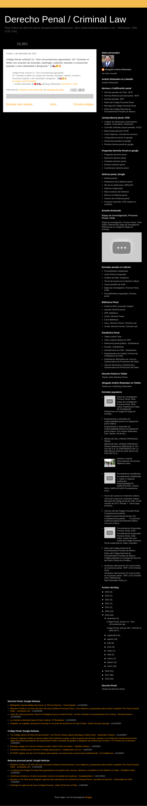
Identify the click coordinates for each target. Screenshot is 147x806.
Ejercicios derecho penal (115, 158)
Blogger (88, 797)
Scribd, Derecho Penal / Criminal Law (120, 326)
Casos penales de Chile (114, 284)
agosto (110, 639)
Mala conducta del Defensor (116, 192)
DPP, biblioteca (111, 313)
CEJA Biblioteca (111, 320)
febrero (110, 662)
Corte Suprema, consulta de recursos (120, 134)
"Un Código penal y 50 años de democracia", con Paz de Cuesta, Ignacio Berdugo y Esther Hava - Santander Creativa (62, 735)
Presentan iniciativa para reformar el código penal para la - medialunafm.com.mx (45, 750)
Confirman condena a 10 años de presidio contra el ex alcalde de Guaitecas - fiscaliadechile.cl (51, 776)
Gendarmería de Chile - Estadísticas (120, 350)
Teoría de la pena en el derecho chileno (121, 281)
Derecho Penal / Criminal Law (65, 19)
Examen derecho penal (114, 164)
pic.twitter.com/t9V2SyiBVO (24, 81)
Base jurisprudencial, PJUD (116, 131)
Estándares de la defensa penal (118, 182)
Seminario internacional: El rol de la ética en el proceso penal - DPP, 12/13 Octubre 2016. (122, 567)
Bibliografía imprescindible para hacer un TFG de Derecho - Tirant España (43, 705)
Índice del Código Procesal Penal (119, 102)
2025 (107, 592)
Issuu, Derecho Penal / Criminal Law (120, 323)
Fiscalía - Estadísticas (114, 347)
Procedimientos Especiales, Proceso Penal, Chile (129, 529)
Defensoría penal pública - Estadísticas (121, 343)
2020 (107, 611)
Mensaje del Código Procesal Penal (120, 106)
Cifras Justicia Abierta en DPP (117, 340)
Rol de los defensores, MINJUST (118, 185)
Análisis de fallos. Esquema (116, 278)
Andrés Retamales (110, 82)
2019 (107, 615)
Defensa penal (110, 178)
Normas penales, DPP (114, 99)
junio (109, 647)
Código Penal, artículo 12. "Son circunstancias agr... (120, 623)
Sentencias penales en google (117, 141)
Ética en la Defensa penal (115, 195)
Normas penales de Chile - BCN (118, 92)
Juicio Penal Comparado (115, 274)
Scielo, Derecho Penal (114, 316)
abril (109, 654)
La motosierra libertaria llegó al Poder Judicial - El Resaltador (37, 720)
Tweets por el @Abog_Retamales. (117, 386)
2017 (107, 675)
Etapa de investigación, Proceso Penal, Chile (127, 398)
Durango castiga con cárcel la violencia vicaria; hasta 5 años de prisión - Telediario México (50, 746)
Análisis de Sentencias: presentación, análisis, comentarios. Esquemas (120, 123)
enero (110, 666)
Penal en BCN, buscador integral (118, 306)
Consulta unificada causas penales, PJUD (122, 127)
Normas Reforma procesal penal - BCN (121, 96)
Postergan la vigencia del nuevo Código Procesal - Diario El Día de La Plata (43, 785)
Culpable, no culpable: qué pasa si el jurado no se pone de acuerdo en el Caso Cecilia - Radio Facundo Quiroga (59, 723)
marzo (110, 658)
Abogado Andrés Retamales (118, 69)
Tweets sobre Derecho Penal (114, 377)
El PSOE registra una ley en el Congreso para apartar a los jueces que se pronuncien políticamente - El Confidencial (61, 753)
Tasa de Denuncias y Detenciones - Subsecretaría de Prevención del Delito (121, 366)
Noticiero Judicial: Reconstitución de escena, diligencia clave (128, 460)
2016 (107, 679)
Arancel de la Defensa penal (116, 198)
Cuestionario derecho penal (116, 168)
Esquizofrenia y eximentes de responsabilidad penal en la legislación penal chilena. (121, 421)
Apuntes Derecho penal (114, 309)
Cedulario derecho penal (115, 161)
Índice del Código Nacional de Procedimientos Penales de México (119, 110)
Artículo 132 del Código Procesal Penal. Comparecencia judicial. (121, 512)
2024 (107, 596)
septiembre (112, 635)
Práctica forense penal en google (118, 144)
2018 (107, 671)
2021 (107, 607)
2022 (107, 603)
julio (109, 643)
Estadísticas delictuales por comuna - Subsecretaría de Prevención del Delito (121, 360)
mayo (110, 651)
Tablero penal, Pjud (112, 336)
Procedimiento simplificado (116, 271)
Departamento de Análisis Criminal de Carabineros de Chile (121, 354)
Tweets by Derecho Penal (113, 689)
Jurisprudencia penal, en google (118, 137)
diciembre (112, 618)
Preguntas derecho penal (115, 154)
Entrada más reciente (19, 104)
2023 (107, 599)
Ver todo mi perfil (109, 73)
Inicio (53, 104)
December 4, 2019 (69, 84)
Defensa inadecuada (113, 188)
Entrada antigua (83, 104)
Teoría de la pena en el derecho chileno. (122, 496)
